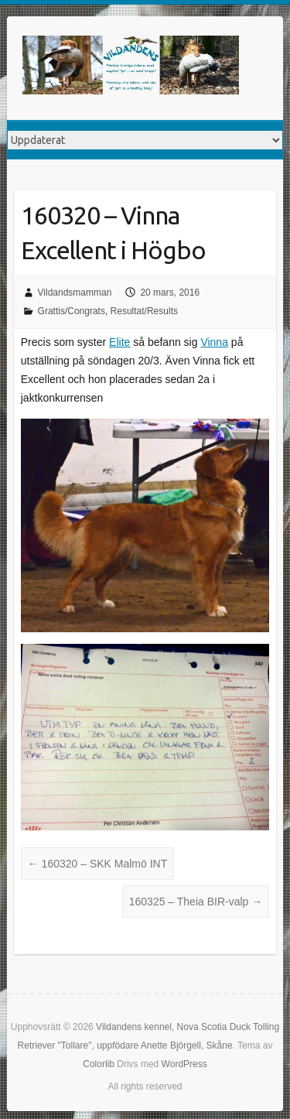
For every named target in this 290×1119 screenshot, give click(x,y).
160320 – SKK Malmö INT (98, 863)
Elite (119, 342)
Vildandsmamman (75, 292)
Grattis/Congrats (71, 311)
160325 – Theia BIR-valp (196, 901)
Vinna (214, 342)
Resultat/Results (144, 311)
